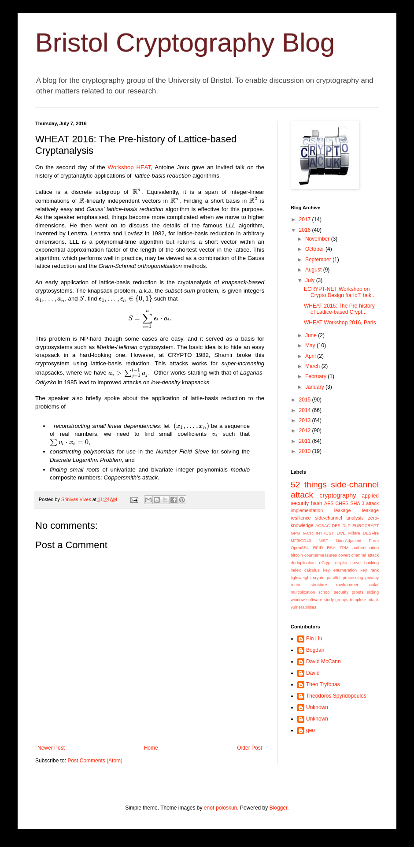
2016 (305, 230)
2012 (305, 430)
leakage (342, 510)
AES (329, 503)
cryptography (337, 495)
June (311, 335)
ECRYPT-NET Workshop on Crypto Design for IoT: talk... (340, 292)
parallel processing (345, 577)
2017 (305, 219)
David (313, 673)
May (311, 345)
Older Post (249, 748)
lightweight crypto (308, 577)
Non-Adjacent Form (357, 540)
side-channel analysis (339, 517)
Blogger (279, 808)
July (310, 280)
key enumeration (340, 570)
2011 (305, 441)
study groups (336, 599)
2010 (305, 451)
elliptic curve (348, 562)
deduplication (303, 562)
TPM (344, 547)
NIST (323, 540)
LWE (341, 533)
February (316, 376)
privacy (372, 577)
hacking (371, 562)
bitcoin (297, 555)
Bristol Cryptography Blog (185, 42)
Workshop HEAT (129, 167)
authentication (365, 547)
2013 (305, 420)
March (313, 366)
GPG (295, 533)
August (314, 270)
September (319, 259)
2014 (305, 410)
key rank (369, 570)
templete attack (364, 599)
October (315, 249)
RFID (318, 547)
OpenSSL (300, 547)
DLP (346, 525)
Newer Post (51, 748)
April (311, 356)
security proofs (348, 592)
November (318, 239)
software (314, 599)
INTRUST (325, 533)
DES (336, 525)
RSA (331, 547)
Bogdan (315, 650)
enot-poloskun (220, 808)
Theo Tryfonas (323, 684)
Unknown (317, 707)
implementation (307, 510)
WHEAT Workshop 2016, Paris (340, 322)
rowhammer (347, 584)
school (324, 592)
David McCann (323, 661)
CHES (342, 503)
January (315, 387)
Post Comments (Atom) (94, 761)
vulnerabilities (303, 607)
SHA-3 (357, 503)
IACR (308, 533)
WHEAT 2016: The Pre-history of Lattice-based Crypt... (339, 309)
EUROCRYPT (365, 525)
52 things (309, 484)
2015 (305, 400)
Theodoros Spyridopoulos (336, 696)
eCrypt (325, 562)
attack (372, 503)
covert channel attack (358, 555)
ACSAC (322, 525)
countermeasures (320, 555)
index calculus (305, 570)
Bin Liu (314, 638)
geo (310, 730)
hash (316, 503)
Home (151, 748)
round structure (309, 584)
